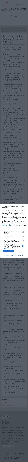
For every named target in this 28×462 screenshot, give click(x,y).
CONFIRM (8, 250)
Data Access (13, 255)
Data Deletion (7, 255)
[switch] (23, 232)
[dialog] (14, 231)
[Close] (25, 207)
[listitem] (14, 229)
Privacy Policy (21, 255)
